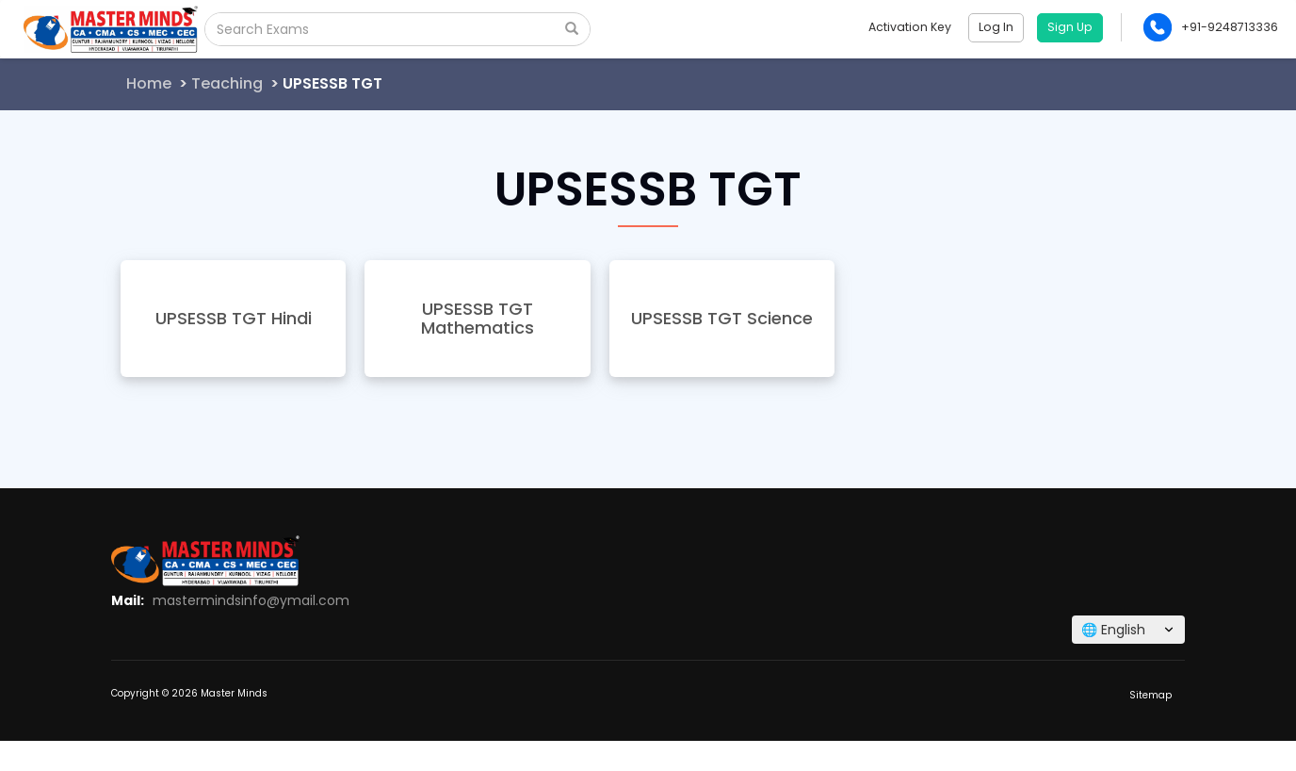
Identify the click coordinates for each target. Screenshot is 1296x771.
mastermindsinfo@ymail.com (251, 600)
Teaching (227, 83)
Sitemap (1150, 695)
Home (148, 83)
